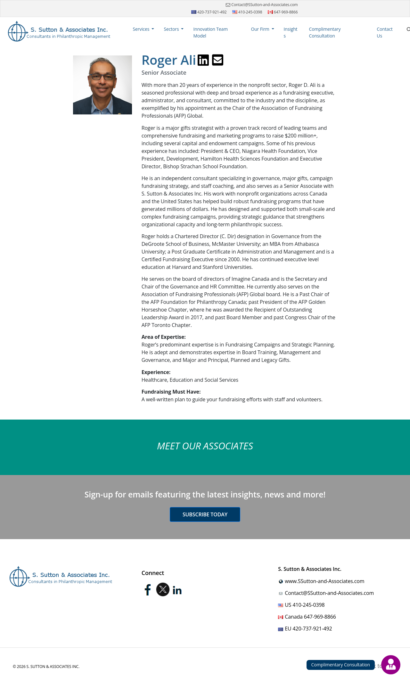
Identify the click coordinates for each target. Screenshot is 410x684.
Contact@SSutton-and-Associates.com (261, 5)
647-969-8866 (283, 12)
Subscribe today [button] (205, 514)
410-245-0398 (247, 12)
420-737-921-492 (209, 12)
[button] (143, 29)
